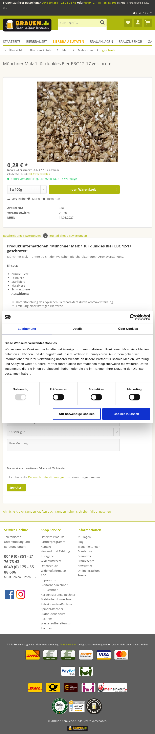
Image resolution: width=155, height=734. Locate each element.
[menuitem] (82, 24)
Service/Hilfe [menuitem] (141, 13)
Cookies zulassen (126, 414)
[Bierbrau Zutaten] (68, 41)
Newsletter (85, 566)
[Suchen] (102, 23)
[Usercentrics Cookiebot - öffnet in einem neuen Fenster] (132, 317)
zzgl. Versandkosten (38, 174)
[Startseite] (13, 41)
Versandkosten (68, 644)
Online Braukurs (89, 571)
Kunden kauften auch (39, 511)
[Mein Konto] (138, 23)
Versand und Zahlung (55, 551)
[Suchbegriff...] (82, 23)
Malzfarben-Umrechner (57, 599)
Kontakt (46, 547)
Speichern (16, 487)
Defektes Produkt (52, 537)
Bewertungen (35, 236)
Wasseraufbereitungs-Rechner (56, 625)
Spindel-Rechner (52, 609)
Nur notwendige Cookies (76, 414)
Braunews (84, 556)
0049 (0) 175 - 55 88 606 (100, 2)
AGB (43, 575)
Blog (80, 542)
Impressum (48, 580)
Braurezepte (86, 561)
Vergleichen (17, 199)
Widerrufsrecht (51, 561)
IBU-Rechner (49, 590)
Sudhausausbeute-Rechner (53, 616)
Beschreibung (12, 236)
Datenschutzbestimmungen (47, 477)
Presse (82, 575)
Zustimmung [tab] (27, 328)
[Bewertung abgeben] (63, 432)
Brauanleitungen (89, 547)
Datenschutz (49, 566)
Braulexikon (85, 551)
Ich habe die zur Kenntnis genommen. (55, 477)
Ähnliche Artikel (13, 511)
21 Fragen (84, 537)
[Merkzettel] (128, 23)
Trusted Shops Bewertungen (67, 236)
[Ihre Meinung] (63, 445)
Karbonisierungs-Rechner (58, 595)
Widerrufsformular (53, 571)
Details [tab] (77, 328)
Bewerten (51, 199)
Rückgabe (47, 556)
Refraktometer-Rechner (56, 604)
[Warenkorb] (148, 23)
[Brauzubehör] (130, 41)
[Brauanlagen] (101, 41)
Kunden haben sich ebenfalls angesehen (83, 511)
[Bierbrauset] (36, 41)
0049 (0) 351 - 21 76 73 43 (59, 2)
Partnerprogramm (53, 542)
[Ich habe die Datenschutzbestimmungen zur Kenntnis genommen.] (8, 477)
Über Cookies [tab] (128, 328)
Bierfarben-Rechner (54, 585)
